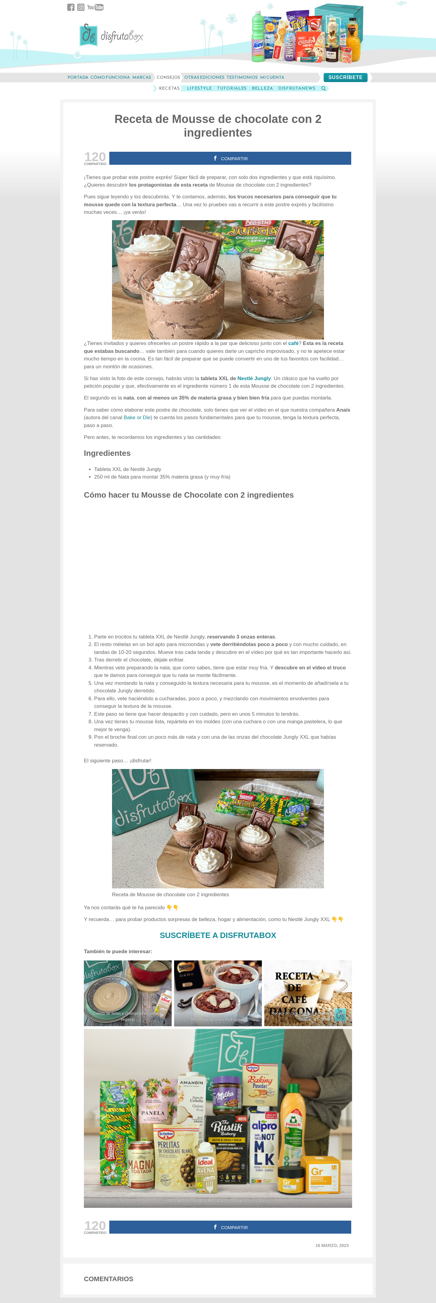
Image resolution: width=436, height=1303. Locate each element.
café (293, 343)
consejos (168, 77)
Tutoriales (232, 88)
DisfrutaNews (296, 88)
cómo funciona (110, 77)
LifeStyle (199, 88)
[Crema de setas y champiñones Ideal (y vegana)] (128, 993)
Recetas (169, 88)
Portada (78, 77)
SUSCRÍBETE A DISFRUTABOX (218, 935)
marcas (141, 77)
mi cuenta (272, 77)
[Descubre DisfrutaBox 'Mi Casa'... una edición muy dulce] (218, 1118)
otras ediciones (204, 77)
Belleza (262, 88)
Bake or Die (137, 417)
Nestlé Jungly (254, 378)
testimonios (242, 77)
